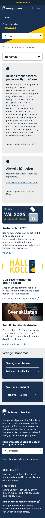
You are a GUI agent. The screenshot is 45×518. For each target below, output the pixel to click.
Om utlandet (16, 47)
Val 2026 (6, 252)
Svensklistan (9, 485)
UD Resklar (8, 470)
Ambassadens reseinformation (22, 182)
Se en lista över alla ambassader (18, 459)
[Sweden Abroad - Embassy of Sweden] (14, 8)
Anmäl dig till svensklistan (15, 344)
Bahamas (11, 56)
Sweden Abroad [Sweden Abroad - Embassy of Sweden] (22, 2)
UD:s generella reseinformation (19, 501)
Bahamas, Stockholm (17, 371)
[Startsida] (4, 47)
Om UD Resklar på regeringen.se (19, 298)
